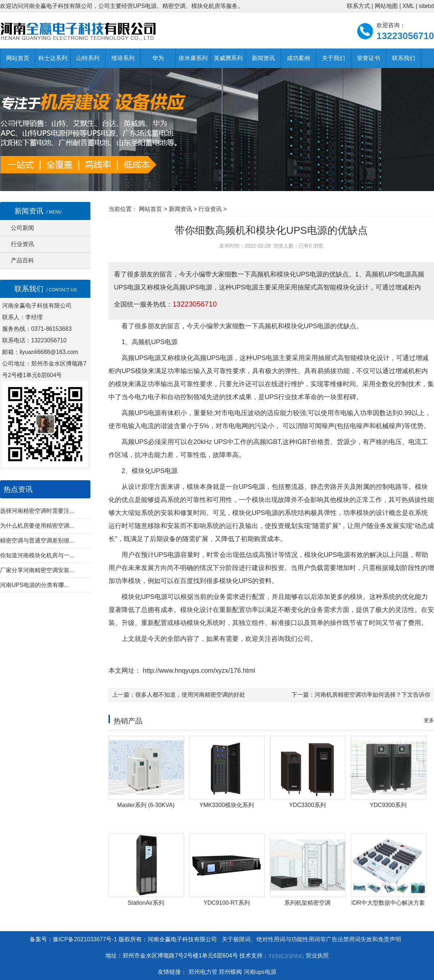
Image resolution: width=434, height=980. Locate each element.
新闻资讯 (263, 58)
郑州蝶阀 (230, 972)
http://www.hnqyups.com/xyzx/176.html (198, 670)
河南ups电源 (260, 972)
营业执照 (317, 955)
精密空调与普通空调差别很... (37, 540)
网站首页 (17, 58)
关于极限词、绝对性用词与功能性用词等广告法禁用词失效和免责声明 (311, 939)
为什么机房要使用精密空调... (37, 526)
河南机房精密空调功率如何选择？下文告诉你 (372, 695)
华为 (158, 58)
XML (408, 6)
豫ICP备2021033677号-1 (85, 939)
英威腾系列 (228, 58)
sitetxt (426, 6)
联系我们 (403, 58)
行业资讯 (22, 244)
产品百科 (22, 260)
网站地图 (386, 6)
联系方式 (358, 6)
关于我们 (333, 58)
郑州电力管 (202, 972)
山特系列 (87, 58)
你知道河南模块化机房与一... (37, 555)
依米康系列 (193, 58)
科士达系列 (52, 58)
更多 (429, 720)
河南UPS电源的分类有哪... (34, 585)
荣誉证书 (368, 58)
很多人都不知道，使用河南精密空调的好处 (190, 695)
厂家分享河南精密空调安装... (37, 570)
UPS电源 (317, 326)
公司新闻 (22, 228)
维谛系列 (123, 58)
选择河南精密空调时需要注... (37, 511)
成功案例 (298, 58)
